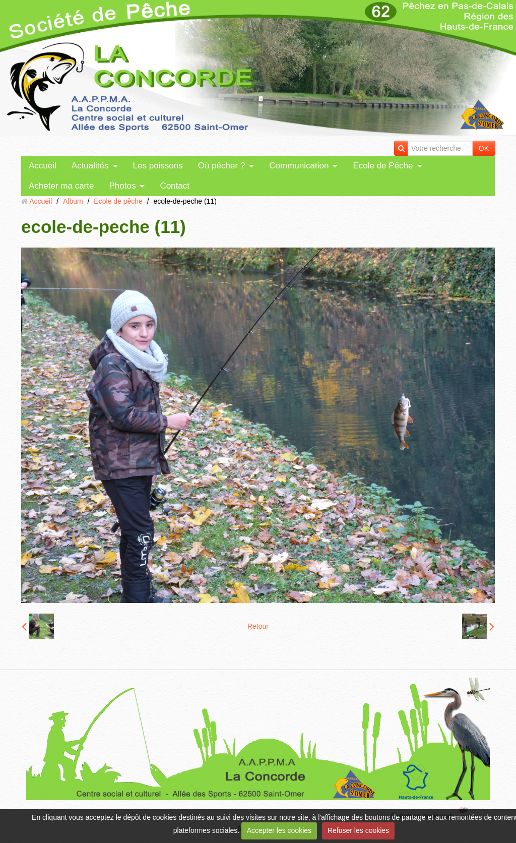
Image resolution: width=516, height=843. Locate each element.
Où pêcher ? (221, 165)
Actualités (90, 165)
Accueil (42, 165)
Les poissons (158, 165)
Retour (258, 626)
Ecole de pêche (118, 201)
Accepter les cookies (279, 830)
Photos (122, 186)
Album (73, 201)
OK (484, 148)
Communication (299, 165)
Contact (174, 186)
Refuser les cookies (358, 830)
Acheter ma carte (61, 186)
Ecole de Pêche (383, 165)
